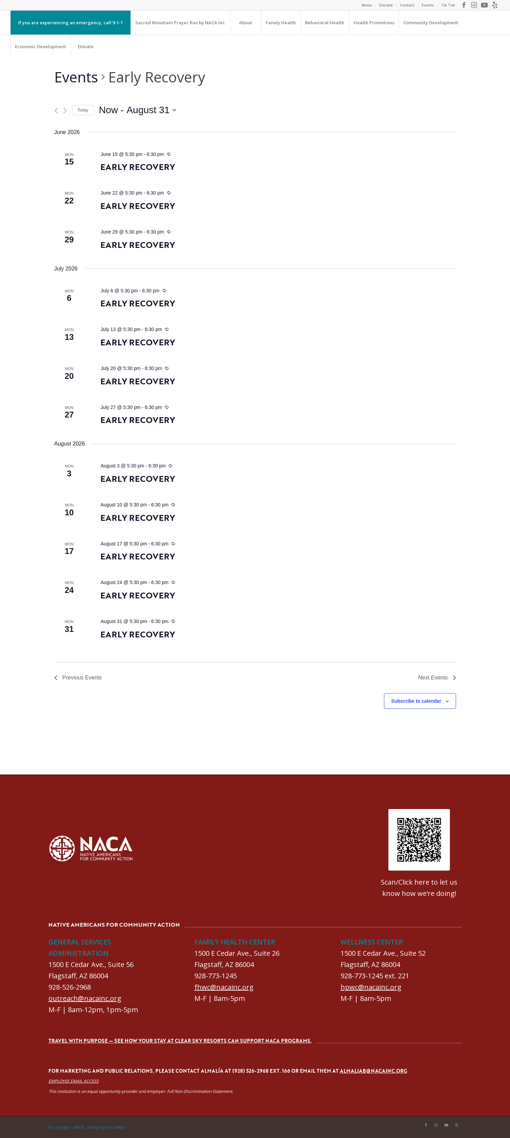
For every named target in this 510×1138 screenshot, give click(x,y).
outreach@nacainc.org (85, 998)
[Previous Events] (56, 110)
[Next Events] (65, 110)
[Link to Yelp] (495, 5)
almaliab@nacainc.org (373, 1070)
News (367, 5)
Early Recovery (137, 167)
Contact (407, 5)
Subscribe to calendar (416, 701)
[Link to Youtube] (484, 5)
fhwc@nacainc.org (223, 987)
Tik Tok (448, 5)
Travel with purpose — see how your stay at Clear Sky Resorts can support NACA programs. (180, 1040)
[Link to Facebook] (464, 5)
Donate (386, 5)
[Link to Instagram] (474, 5)
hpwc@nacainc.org (371, 987)
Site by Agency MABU (106, 1127)
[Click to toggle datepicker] (137, 110)
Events (428, 5)
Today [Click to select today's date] (83, 110)
